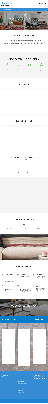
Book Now (12, 22)
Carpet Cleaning (20, 379)
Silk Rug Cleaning (20, 390)
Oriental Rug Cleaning (21, 386)
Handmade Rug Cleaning (22, 383)
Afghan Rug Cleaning (21, 377)
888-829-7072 (40, 319)
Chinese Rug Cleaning (21, 381)
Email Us (5, 376)
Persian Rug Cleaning (21, 388)
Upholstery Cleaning (21, 392)
